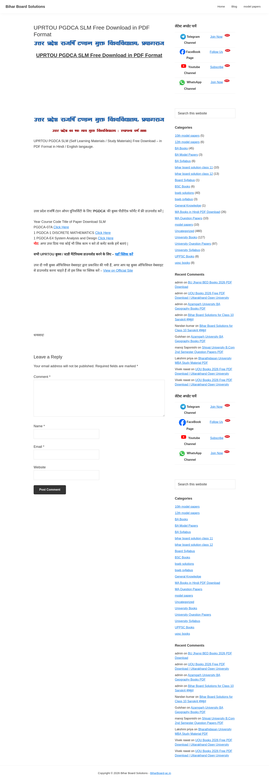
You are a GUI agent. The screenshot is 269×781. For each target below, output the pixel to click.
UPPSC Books (184, 256)
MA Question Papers (188, 218)
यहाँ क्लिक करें (124, 254)
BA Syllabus (183, 161)
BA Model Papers (186, 154)
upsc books (182, 262)
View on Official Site (118, 270)
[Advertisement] (99, 88)
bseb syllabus (184, 199)
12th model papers (187, 142)
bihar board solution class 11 (194, 167)
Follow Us (216, 51)
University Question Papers (193, 243)
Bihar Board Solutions (25, 6)
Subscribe (216, 67)
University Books (186, 237)
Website (40, 467)
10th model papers (187, 135)
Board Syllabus (185, 180)
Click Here (61, 227)
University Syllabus (187, 250)
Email (39, 447)
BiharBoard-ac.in (160, 773)
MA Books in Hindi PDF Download (197, 212)
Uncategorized (184, 231)
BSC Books (182, 186)
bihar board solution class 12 (194, 173)
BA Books (181, 148)
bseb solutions (184, 192)
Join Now (216, 36)
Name (39, 426)
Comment (42, 377)
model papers (184, 224)
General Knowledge (188, 205)
